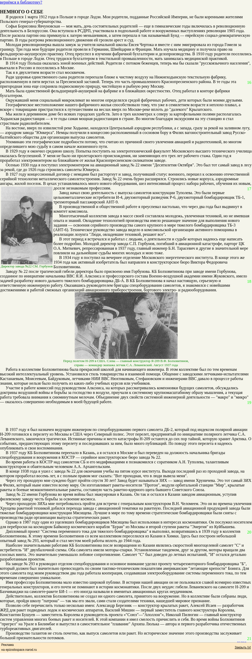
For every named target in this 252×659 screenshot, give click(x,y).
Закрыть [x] (243, 647)
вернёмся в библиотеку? (21, 2)
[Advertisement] (123, 415)
